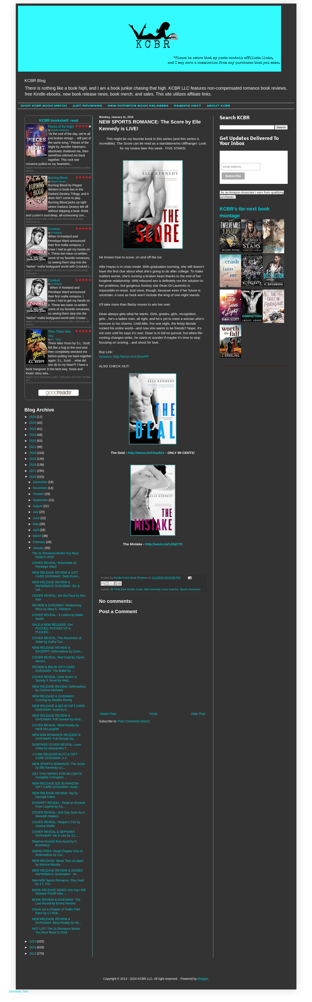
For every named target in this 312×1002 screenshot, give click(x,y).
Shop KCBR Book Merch (44, 106)
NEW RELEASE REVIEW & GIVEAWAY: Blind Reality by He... (56, 920)
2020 (33, 453)
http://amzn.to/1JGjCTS (163, 544)
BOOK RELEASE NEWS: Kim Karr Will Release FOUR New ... (58, 891)
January (39, 548)
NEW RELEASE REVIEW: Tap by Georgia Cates (55, 795)
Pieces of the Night (61, 126)
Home (153, 714)
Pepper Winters (58, 181)
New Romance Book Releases (138, 106)
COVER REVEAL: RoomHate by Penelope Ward (54, 564)
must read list (170, 589)
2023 (33, 435)
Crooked (54, 229)
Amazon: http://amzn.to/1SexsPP (124, 356)
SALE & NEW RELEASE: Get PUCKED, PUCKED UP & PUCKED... (52, 628)
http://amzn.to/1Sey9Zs (145, 453)
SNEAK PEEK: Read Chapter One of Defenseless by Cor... (57, 853)
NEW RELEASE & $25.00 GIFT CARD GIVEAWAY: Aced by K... (58, 707)
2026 (33, 417)
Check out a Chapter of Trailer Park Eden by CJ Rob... (56, 911)
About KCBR (218, 106)
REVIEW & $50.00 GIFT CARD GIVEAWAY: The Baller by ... (53, 668)
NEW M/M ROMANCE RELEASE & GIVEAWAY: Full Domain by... (56, 736)
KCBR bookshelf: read (58, 120)
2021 (33, 447)
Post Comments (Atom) (134, 721)
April (36, 530)
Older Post (198, 714)
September (41, 500)
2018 (33, 464)
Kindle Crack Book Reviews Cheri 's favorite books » (255, 366)
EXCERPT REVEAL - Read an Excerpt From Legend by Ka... (58, 804)
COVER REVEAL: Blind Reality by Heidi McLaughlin (55, 727)
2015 (33, 941)
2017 (33, 471)
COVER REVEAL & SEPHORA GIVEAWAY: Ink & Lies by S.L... (55, 833)
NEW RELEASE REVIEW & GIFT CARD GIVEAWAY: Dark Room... (56, 574)
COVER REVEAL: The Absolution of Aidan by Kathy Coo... (56, 639)
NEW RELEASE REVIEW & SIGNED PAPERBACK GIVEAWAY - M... (57, 872)
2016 (33, 476)
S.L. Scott (56, 339)
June (36, 518)
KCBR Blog (35, 80)
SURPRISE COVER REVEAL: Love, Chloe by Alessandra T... (57, 746)
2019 (33, 458)
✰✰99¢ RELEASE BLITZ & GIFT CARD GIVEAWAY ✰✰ (54, 756)
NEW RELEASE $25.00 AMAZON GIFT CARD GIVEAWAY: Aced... (56, 785)
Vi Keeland (56, 233)
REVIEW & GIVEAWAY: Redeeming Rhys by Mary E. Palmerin (56, 607)
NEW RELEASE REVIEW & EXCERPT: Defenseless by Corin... (57, 649)
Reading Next (187, 106)
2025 (33, 422)
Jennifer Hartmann (60, 130)
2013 (33, 953)
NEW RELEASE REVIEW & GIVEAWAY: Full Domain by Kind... (57, 717)
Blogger (203, 978)
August (38, 506)
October (39, 494)
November (40, 488)
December (40, 482)
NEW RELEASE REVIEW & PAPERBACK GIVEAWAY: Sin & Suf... (56, 585)
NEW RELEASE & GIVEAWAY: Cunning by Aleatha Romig (53, 698)
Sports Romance (190, 589)
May (36, 524)
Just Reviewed (87, 106)
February (39, 542)
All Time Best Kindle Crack (126, 589)
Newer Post (108, 714)
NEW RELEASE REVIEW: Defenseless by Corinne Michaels (59, 688)
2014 (33, 947)
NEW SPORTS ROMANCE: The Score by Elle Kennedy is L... (58, 765)
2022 (33, 440)
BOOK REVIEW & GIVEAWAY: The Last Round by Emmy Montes (56, 901)
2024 (33, 429)
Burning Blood (58, 177)
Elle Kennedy (152, 589)
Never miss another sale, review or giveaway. (250, 157)
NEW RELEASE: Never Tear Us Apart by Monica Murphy (58, 862)
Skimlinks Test (18, 991)
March (37, 536)
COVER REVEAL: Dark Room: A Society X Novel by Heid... (54, 678)
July (36, 512)
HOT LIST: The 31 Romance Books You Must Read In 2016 (56, 930)
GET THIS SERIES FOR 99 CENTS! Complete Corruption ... (57, 775)
